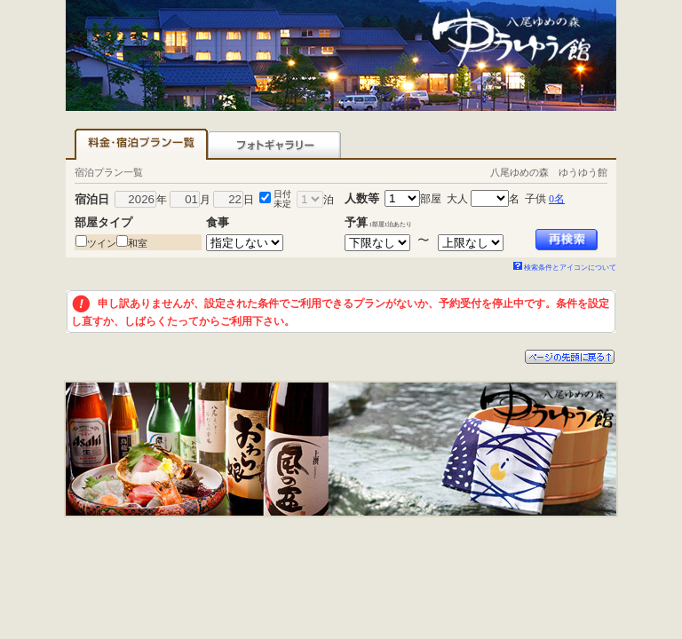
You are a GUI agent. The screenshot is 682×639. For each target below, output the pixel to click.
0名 (557, 199)
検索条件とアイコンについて (564, 268)
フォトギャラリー (274, 144)
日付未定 (282, 199)
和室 (137, 243)
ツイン (101, 243)
